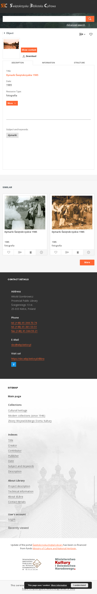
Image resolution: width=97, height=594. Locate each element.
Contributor (14, 450)
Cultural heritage (17, 410)
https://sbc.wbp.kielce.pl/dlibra (27, 358)
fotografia (11, 95)
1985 (9, 85)
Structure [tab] (79, 63)
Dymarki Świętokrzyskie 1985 (21, 231)
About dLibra (15, 496)
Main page (14, 396)
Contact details (17, 501)
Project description (19, 486)
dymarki (12, 135)
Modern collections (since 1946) (26, 415)
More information (59, 585)
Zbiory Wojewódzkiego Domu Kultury (30, 420)
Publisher (13, 455)
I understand (79, 585)
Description (14, 471)
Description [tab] (18, 63)
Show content (29, 50)
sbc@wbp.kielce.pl (21, 344)
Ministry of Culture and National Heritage (54, 548)
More (87, 262)
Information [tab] (48, 63)
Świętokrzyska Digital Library (48, 544)
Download (28, 56)
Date (11, 461)
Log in (11, 519)
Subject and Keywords (21, 466)
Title (10, 440)
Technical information (20, 491)
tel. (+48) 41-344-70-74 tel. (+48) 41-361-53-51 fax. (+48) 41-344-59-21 (24, 327)
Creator (12, 445)
